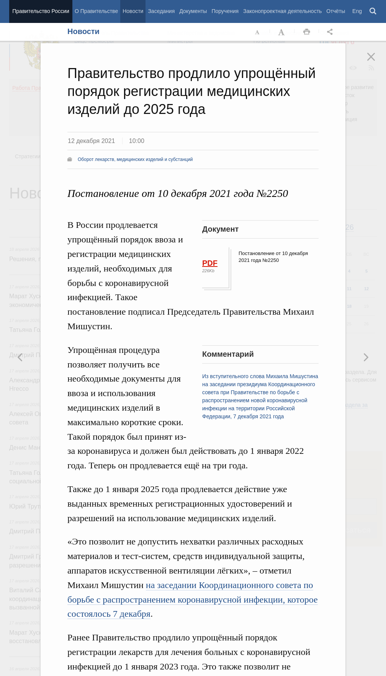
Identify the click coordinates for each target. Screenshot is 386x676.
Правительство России (40, 11)
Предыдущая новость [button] (365, 357)
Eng (357, 11)
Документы (193, 11)
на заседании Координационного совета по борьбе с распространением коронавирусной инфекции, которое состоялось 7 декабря (192, 599)
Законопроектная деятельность (282, 11)
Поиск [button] (373, 11)
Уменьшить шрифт (258, 32)
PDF (210, 263)
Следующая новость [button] (20, 357)
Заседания (161, 11)
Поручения (225, 11)
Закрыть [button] (376, 62)
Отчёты (335, 11)
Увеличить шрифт (282, 32)
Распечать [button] (307, 32)
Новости (133, 11)
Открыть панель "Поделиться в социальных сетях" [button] (331, 32)
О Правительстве (96, 11)
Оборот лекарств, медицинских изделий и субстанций (135, 159)
